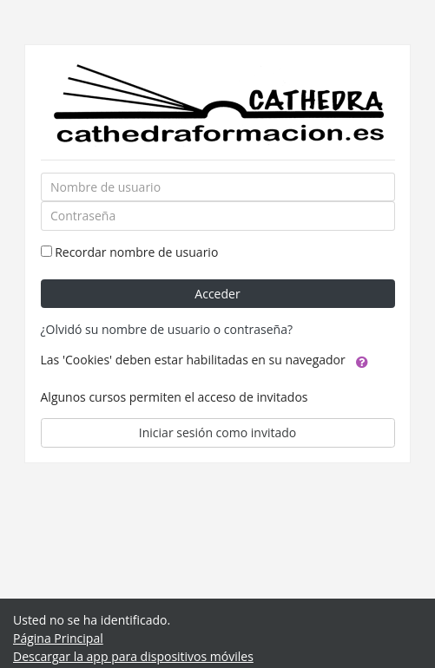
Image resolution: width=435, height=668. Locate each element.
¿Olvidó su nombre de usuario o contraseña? (167, 329)
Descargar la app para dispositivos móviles (133, 656)
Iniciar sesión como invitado (217, 432)
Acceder (217, 293)
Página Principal (58, 638)
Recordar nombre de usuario (136, 252)
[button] (362, 361)
